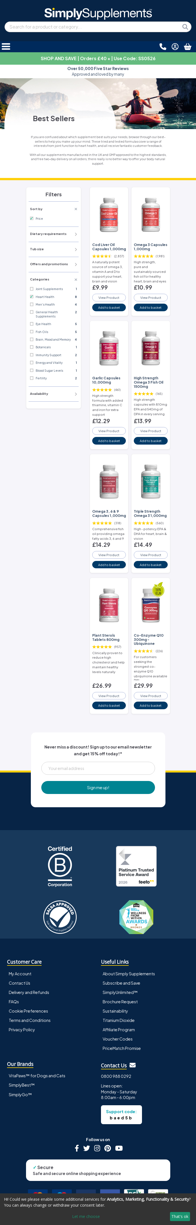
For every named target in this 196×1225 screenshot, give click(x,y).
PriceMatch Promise (122, 1048)
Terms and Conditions (30, 1020)
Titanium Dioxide (119, 1020)
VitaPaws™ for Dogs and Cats (37, 1075)
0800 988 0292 (116, 1076)
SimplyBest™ (22, 1084)
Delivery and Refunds (29, 992)
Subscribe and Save (121, 982)
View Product (108, 297)
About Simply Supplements (129, 973)
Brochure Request (120, 1001)
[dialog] (98, 1209)
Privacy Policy (22, 1029)
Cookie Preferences (28, 1010)
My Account (20, 973)
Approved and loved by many (98, 71)
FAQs (14, 1001)
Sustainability (115, 1010)
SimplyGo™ (20, 1094)
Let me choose (86, 1216)
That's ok (179, 1216)
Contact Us (19, 982)
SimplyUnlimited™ (120, 992)
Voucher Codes (118, 1038)
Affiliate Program (119, 1029)
